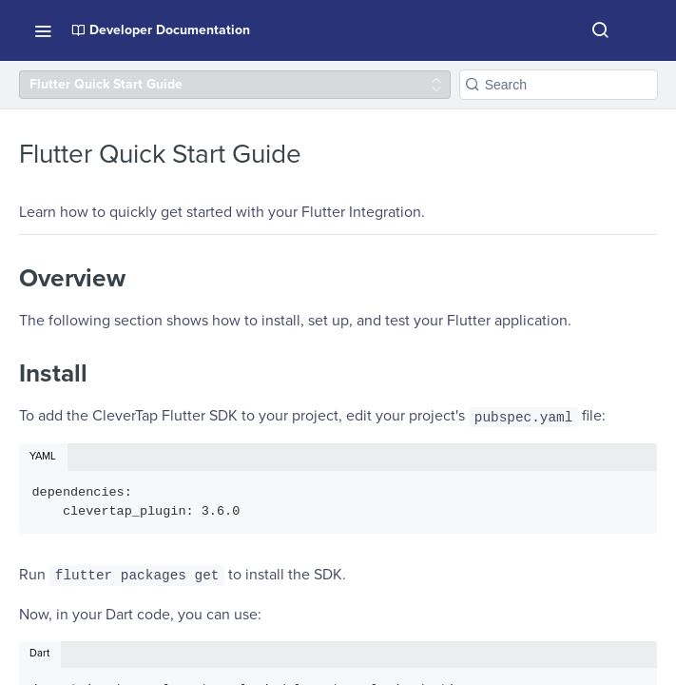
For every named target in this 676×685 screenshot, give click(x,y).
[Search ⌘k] (600, 30)
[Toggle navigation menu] (43, 30)
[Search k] (558, 84)
